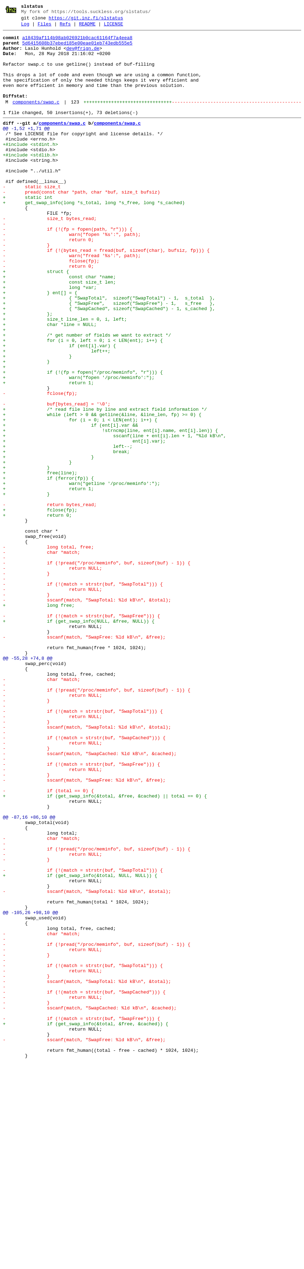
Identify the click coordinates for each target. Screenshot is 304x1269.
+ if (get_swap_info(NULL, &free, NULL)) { (78, 740)
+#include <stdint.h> (30, 168)
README (87, 27)
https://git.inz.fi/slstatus (86, 20)
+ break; (66, 536)
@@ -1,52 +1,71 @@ (26, 149)
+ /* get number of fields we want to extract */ (87, 396)
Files (44, 27)
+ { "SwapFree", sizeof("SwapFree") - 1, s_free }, (109, 358)
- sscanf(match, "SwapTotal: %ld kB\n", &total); (87, 714)
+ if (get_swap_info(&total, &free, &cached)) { (85, 1223)
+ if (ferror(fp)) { (48, 568)
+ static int (27, 231)
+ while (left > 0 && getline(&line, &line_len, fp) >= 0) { (102, 492)
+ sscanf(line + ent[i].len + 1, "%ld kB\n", (114, 517)
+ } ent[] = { (40, 346)
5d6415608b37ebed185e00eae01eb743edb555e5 (77, 48)
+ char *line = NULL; (50, 384)
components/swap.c (35, 119)
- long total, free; (48, 651)
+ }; (27, 371)
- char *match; (41, 657)
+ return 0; (37, 613)
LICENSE (113, 27)
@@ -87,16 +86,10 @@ (29, 975)
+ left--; (68, 530)
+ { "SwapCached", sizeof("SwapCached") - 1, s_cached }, (109, 365)
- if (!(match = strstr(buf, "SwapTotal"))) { (83, 695)
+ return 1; (48, 454)
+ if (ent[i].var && (70, 505)
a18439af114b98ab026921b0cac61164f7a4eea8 (77, 42)
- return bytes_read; (50, 600)
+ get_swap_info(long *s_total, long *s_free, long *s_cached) (94, 238)
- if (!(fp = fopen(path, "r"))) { (68, 269)
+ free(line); (40, 562)
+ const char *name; (59, 327)
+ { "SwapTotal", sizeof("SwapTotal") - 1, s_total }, (109, 352)
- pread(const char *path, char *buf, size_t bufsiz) (81, 225)
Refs (65, 27)
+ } (37, 422)
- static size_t (32, 218)
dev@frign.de (82, 55)
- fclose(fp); (51, 307)
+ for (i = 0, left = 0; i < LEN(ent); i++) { (83, 403)
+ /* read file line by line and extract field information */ (105, 485)
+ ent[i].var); (84, 524)
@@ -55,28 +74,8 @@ (27, 784)
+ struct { (36, 320)
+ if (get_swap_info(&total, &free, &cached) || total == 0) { (105, 950)
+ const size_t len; (59, 333)
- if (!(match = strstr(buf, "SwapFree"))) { (81, 733)
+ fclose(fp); (40, 606)
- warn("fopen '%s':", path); (72, 276)
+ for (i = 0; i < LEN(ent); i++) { (80, 498)
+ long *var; (50, 339)
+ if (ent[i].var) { (59, 409)
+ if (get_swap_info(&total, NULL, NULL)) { (80, 1045)
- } (26, 288)
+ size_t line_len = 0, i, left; (65, 377)
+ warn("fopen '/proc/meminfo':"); (78, 447)
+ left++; (56, 416)
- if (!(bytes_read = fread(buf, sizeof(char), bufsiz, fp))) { (106, 295)
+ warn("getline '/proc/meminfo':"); (81, 574)
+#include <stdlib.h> (30, 180)
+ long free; (39, 721)
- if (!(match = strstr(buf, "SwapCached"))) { (84, 880)
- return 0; (48, 282)
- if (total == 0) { (48, 943)
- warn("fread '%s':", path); (72, 301)
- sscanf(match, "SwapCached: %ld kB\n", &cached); (89, 899)
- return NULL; (52, 676)
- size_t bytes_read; (50, 257)
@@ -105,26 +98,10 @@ (30, 1089)
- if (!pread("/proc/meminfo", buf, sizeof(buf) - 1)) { (96, 670)
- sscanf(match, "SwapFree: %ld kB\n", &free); (84, 759)
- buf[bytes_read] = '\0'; (56, 479)
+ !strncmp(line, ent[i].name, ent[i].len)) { (110, 511)
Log (25, 27)
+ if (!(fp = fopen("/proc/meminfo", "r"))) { (83, 441)
